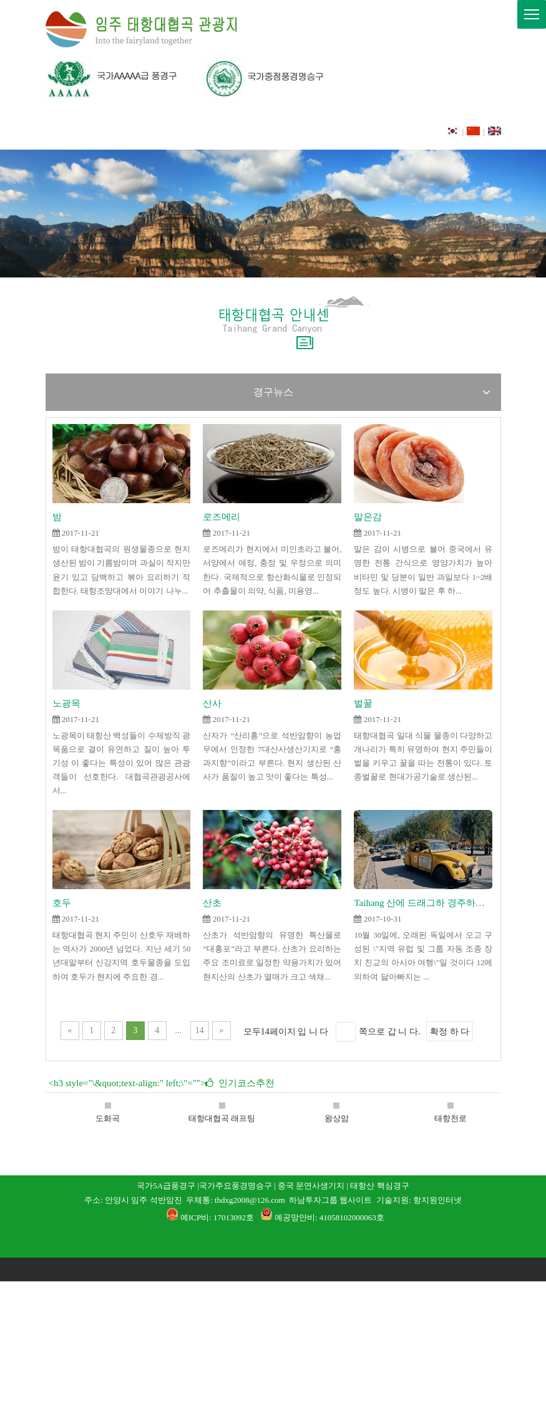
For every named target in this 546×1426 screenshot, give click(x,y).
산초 (212, 903)
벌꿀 (363, 703)
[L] (142, 29)
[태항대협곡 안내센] (273, 324)
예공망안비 (295, 1217)
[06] (186, 77)
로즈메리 (221, 517)
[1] (273, 1241)
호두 (61, 903)
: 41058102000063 (345, 1217)
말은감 (368, 517)
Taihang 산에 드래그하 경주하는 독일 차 (423, 903)
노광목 (66, 703)
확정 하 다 (449, 1031)
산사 (212, 703)
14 (199, 1030)
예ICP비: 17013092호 (217, 1217)
